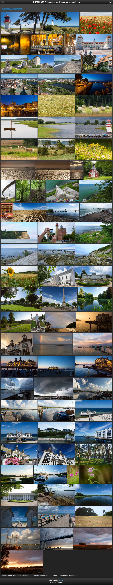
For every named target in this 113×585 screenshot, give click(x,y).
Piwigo (62, 580)
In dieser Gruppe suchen (12, 9)
